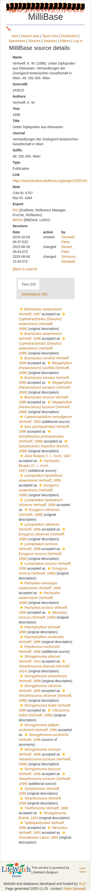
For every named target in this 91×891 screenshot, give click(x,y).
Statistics (50, 41)
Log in (77, 41)
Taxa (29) (29, 284)
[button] (21, 309)
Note (16, 187)
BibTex (18, 220)
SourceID (20, 84)
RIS (15, 210)
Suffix (17, 150)
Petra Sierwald (75, 889)
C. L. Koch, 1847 (45, 456)
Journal (19, 133)
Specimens (16, 41)
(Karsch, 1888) (44, 446)
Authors (19, 96)
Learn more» (82, 870)
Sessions (20, 226)
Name (17, 57)
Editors (65, 41)
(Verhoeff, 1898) (45, 368)
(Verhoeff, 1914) (44, 666)
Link (16, 175)
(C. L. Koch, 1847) (39, 466)
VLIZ (82, 884)
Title (16, 121)
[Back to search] (25, 269)
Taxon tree (50, 36)
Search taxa (30, 36)
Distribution (69, 36)
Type (16, 162)
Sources (34, 41)
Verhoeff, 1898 (43, 808)
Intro (15, 36)
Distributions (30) (34, 294)
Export (18, 204)
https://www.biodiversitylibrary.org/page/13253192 (50, 181)
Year (16, 109)
